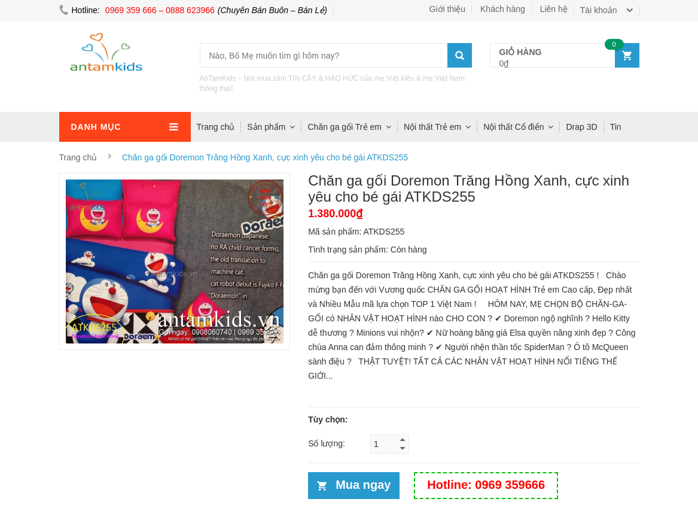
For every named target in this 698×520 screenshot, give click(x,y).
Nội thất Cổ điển (513, 127)
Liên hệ (554, 9)
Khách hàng (502, 9)
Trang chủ (216, 127)
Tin (615, 127)
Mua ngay (363, 484)
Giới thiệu (447, 9)
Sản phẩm (266, 127)
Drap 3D (581, 127)
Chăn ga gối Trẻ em (344, 127)
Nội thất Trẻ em (432, 127)
